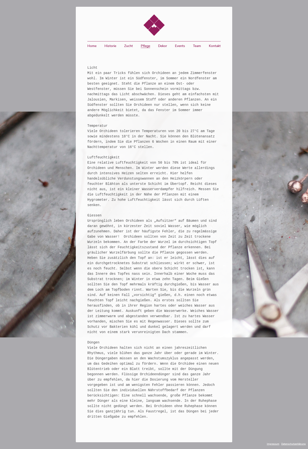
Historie (110, 46)
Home (91, 46)
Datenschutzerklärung (293, 444)
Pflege (145, 46)
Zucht (128, 46)
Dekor (162, 46)
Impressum (273, 444)
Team (197, 46)
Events (180, 46)
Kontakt (215, 46)
